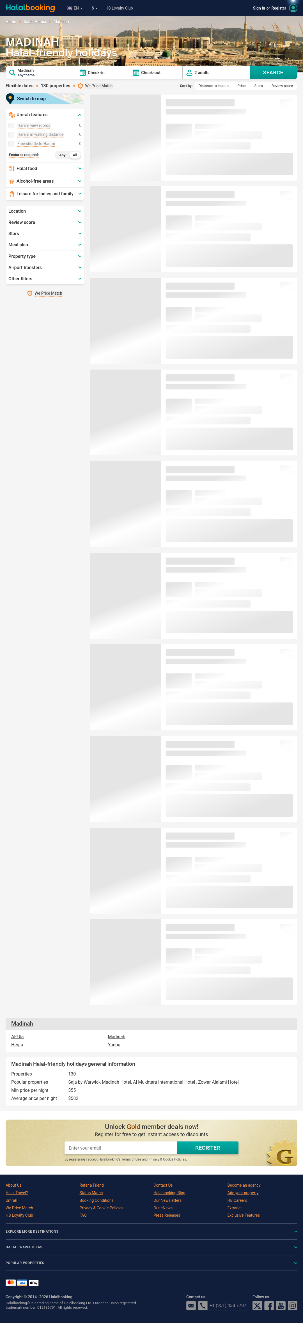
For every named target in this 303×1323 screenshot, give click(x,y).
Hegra (17, 1044)
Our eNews (163, 1208)
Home (11, 21)
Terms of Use (131, 1159)
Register (279, 8)
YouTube (281, 1305)
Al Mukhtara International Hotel (164, 1082)
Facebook (269, 1305)
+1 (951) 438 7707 (222, 1305)
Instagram (292, 1305)
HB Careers (237, 1200)
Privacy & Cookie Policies (167, 1159)
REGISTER (207, 1148)
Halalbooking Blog (169, 1193)
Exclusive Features (244, 1215)
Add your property (243, 1193)
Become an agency (244, 1185)
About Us (14, 1185)
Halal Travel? (17, 1193)
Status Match (91, 1193)
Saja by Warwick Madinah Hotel (99, 1082)
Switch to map (28, 98)
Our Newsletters (167, 1200)
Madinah (22, 1023)
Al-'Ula (17, 1036)
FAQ (83, 1215)
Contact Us (163, 1185)
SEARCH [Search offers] (273, 72)
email (191, 1305)
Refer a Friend (92, 1185)
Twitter (257, 1305)
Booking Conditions (97, 1200)
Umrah (11, 1200)
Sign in (259, 8)
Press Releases (166, 1215)
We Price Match (19, 1208)
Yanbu (114, 1044)
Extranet (235, 1208)
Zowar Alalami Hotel (218, 1082)
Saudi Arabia (35, 21)
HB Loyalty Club (119, 8)
